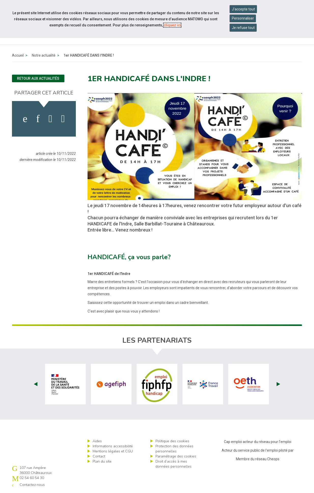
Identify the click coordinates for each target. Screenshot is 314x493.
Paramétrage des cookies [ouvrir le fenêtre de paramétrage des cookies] (175, 456)
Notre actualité (43, 55)
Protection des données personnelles (174, 449)
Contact (99, 456)
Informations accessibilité (113, 446)
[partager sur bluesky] (63, 118)
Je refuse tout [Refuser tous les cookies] (243, 28)
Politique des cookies (172, 441)
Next (278, 384)
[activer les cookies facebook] (25, 118)
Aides (97, 441)
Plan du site (102, 461)
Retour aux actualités (38, 78)
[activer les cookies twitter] (50, 118)
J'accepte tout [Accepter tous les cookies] (243, 9)
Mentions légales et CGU (113, 451)
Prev (35, 384)
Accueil (18, 55)
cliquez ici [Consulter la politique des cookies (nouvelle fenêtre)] (172, 25)
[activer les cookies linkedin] (38, 118)
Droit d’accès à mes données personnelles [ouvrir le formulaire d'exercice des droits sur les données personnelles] (173, 464)
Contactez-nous (32, 484)
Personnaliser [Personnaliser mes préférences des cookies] (243, 18)
